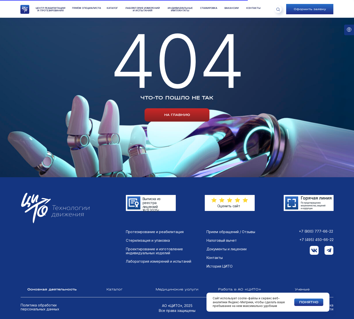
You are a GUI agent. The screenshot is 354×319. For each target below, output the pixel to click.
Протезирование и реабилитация (155, 232)
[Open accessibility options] (349, 30)
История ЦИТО (219, 266)
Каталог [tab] (114, 289)
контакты (253, 8)
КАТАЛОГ (112, 8)
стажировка (208, 8)
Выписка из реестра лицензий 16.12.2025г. (152, 204)
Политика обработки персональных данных (40, 307)
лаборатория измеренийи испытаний (142, 9)
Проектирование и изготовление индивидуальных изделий (154, 251)
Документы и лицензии (226, 249)
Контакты (214, 258)
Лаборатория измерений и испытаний (158, 261)
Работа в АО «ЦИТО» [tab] (239, 289)
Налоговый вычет (221, 240)
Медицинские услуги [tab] (177, 289)
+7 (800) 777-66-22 (316, 231)
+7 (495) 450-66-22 (316, 240)
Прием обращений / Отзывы (230, 232)
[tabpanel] (177, 257)
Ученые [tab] (302, 289)
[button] (309, 9)
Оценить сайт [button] (228, 206)
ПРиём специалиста (86, 8)
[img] (309, 203)
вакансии (231, 8)
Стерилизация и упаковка (148, 240)
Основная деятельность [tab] (52, 289)
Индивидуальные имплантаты (180, 9)
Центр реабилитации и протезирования (50, 9)
